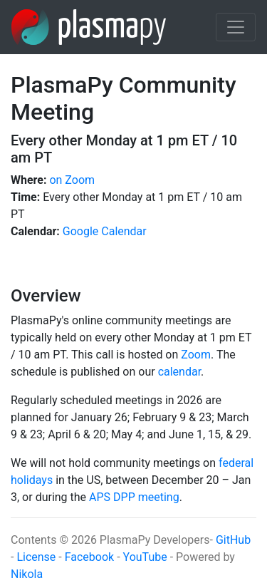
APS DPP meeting (134, 497)
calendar (179, 371)
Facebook (89, 557)
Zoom (196, 354)
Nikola (27, 574)
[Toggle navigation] (236, 27)
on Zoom (72, 180)
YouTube (145, 557)
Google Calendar (105, 231)
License (37, 557)
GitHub (233, 540)
